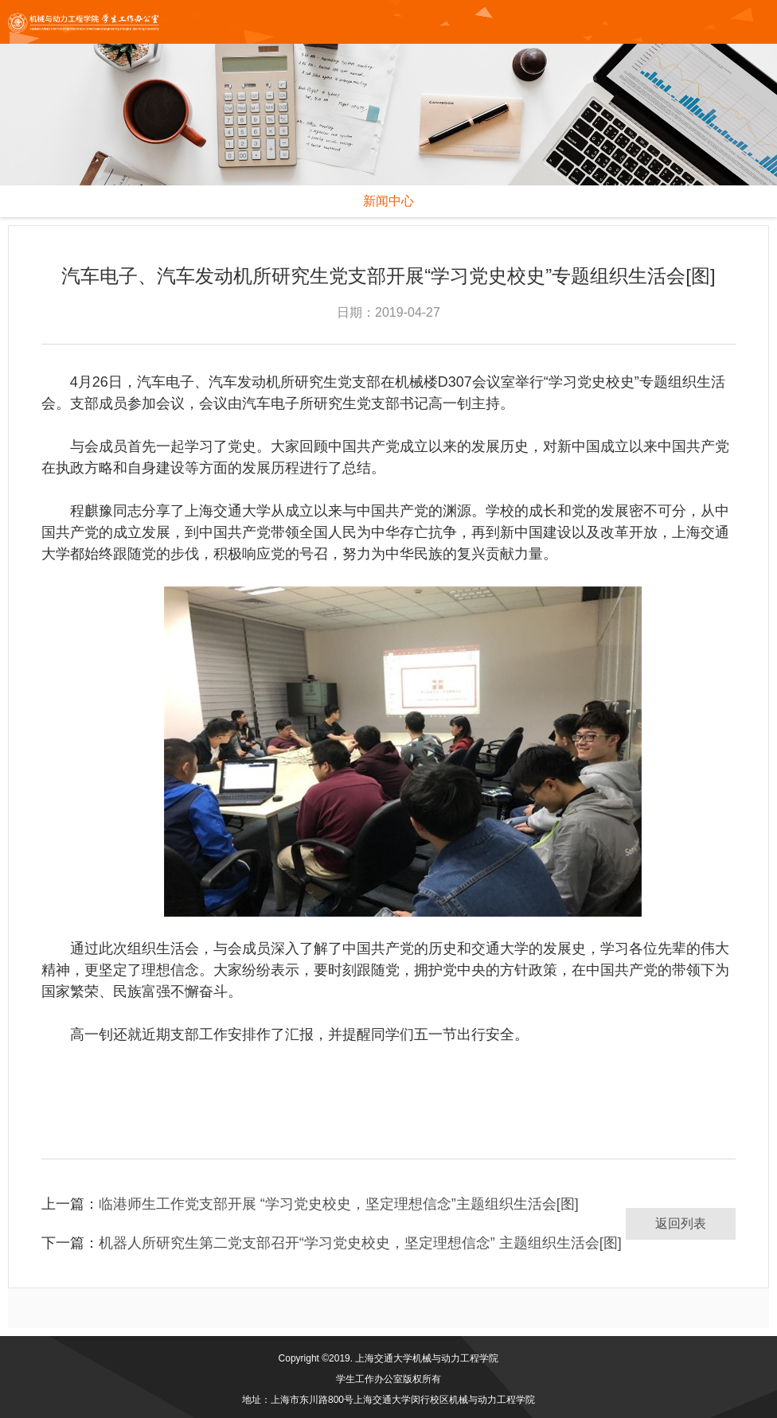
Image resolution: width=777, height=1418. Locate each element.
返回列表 (680, 1223)
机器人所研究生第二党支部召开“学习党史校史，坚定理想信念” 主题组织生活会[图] (360, 1243)
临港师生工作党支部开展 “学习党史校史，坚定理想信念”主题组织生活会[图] (339, 1204)
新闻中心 (388, 201)
